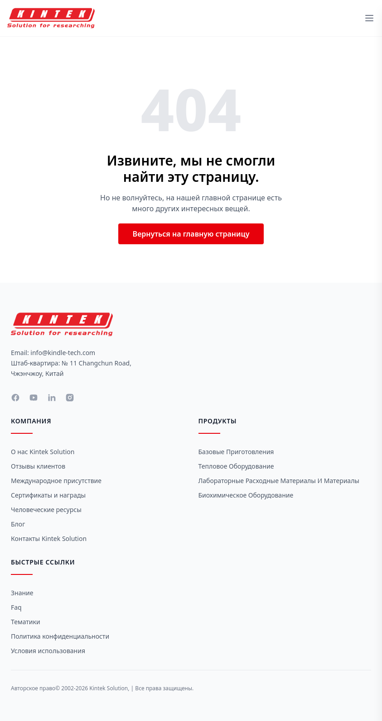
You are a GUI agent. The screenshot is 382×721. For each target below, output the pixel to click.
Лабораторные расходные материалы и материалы (278, 480)
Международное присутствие (56, 480)
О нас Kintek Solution (42, 451)
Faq (16, 607)
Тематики (25, 621)
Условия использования (48, 650)
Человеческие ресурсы (46, 509)
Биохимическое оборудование (246, 495)
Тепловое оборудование (236, 466)
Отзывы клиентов (38, 466)
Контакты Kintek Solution (49, 538)
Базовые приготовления (236, 451)
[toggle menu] (369, 18)
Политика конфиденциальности (60, 636)
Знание (22, 592)
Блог (18, 524)
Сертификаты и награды (48, 495)
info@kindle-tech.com (62, 352)
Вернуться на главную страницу (191, 234)
